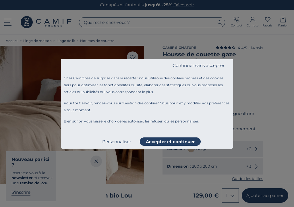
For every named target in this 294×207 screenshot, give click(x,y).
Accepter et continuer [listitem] (170, 141)
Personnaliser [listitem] (116, 141)
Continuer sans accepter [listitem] (199, 65)
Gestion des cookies (140, 103)
